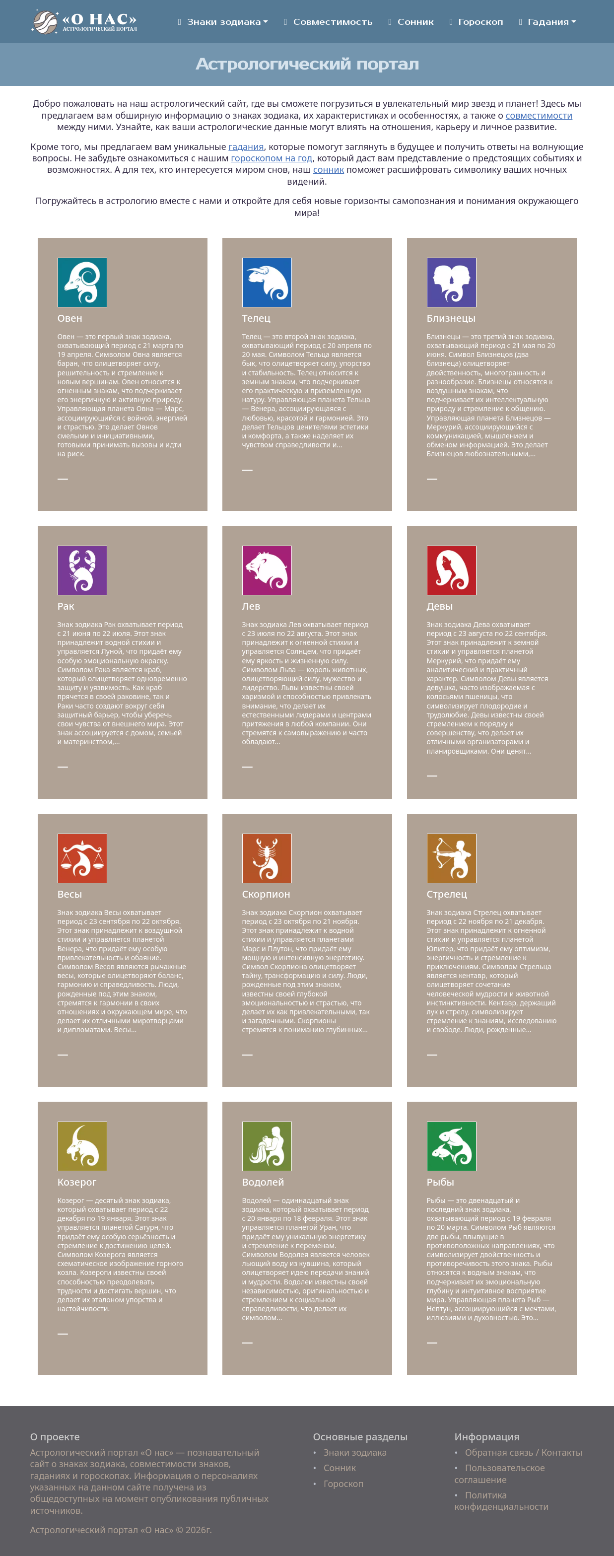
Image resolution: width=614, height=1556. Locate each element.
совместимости (539, 115)
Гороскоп (476, 22)
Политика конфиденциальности (502, 1500)
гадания (246, 146)
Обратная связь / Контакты (523, 1452)
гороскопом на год (271, 158)
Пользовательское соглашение (500, 1473)
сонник (328, 169)
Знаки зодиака (219, 22)
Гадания (544, 22)
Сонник (411, 22)
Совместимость (328, 22)
